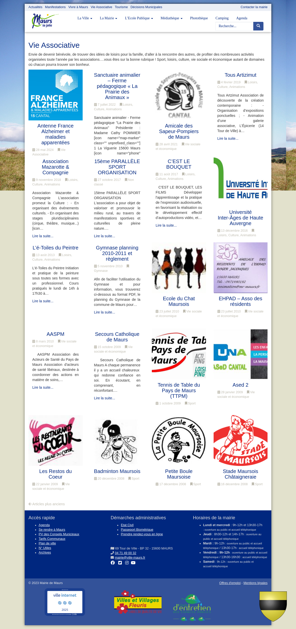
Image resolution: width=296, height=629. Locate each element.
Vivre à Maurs (78, 7)
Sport (190, 403)
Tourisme (121, 7)
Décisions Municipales (146, 7)
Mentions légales (255, 583)
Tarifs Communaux (52, 539)
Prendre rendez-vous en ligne (142, 534)
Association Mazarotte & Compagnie (55, 167)
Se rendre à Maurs (52, 529)
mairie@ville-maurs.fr (130, 557)
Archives (45, 552)
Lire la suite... (228, 138)
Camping (222, 18)
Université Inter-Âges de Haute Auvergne (240, 217)
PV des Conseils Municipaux (59, 534)
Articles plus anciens (46, 504)
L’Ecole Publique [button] (139, 18)
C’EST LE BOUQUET (178, 164)
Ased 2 (240, 385)
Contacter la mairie (254, 7)
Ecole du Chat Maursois (179, 301)
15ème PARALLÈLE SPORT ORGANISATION (117, 167)
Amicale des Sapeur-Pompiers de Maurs (179, 131)
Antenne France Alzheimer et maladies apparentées (55, 134)
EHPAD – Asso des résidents (240, 301)
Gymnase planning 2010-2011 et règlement (117, 253)
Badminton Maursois (117, 471)
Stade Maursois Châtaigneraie (240, 474)
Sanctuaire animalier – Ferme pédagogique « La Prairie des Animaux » (117, 86)
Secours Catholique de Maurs (117, 336)
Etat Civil (127, 525)
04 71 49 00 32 (125, 553)
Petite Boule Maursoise (179, 474)
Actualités (35, 7)
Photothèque (199, 18)
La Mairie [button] (108, 18)
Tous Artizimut (240, 75)
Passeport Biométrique (137, 529)
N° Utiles (45, 548)
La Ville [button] (85, 18)
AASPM (55, 334)
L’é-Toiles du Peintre (55, 247)
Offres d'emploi (230, 583)
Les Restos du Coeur (55, 474)
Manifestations (55, 7)
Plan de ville (47, 543)
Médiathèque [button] (172, 18)
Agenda (241, 18)
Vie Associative (101, 7)
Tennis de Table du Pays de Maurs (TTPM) (179, 390)
